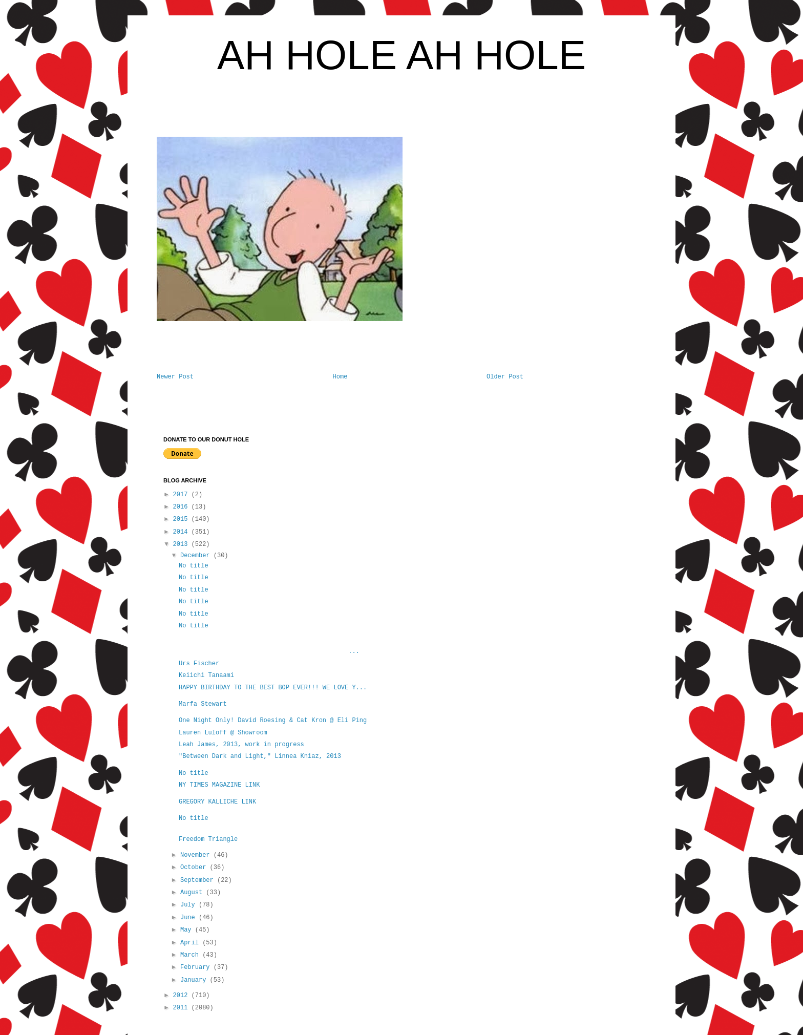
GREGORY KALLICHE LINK (217, 802)
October (195, 867)
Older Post (505, 377)
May (187, 930)
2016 (182, 507)
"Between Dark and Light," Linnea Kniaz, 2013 (260, 756)
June (189, 917)
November (197, 855)
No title (193, 565)
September (198, 880)
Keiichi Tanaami (206, 675)
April (191, 942)
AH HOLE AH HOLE (401, 55)
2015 (182, 519)
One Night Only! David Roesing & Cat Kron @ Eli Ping (273, 720)
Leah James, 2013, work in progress (241, 744)
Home (340, 377)
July (189, 905)
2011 (182, 1007)
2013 (182, 544)
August (193, 892)
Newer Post (175, 377)
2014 (182, 532)
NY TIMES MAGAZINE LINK (219, 785)
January (195, 980)
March (191, 955)
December (197, 555)
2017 (182, 494)
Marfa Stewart (204, 704)
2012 (182, 995)
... (269, 651)
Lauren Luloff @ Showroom (223, 732)
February (197, 967)
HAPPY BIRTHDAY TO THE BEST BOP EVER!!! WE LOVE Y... (273, 687)
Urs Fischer (199, 663)
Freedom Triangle (208, 839)
